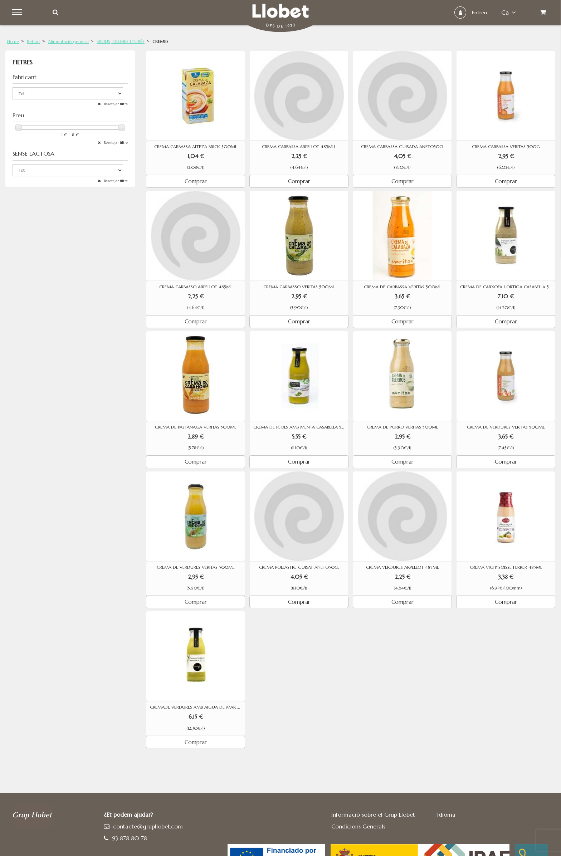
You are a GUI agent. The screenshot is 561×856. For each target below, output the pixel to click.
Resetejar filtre (115, 104)
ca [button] (507, 13)
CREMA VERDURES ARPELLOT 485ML (402, 567)
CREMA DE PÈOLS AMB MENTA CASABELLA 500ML (300, 427)
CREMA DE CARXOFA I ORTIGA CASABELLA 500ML (507, 287)
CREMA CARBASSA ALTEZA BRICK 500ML (195, 147)
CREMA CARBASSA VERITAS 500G (506, 147)
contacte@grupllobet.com (148, 826)
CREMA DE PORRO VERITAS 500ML (402, 427)
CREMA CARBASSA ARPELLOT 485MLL (299, 147)
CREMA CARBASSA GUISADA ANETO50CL (402, 147)
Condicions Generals (358, 826)
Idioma (446, 814)
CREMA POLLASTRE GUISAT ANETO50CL (299, 567)
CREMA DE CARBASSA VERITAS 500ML (402, 287)
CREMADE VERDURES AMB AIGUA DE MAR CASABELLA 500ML (197, 707)
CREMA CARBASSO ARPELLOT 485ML (195, 287)
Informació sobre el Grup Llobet (373, 814)
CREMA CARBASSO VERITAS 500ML (299, 287)
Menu (18, 12)
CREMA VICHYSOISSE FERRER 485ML (506, 567)
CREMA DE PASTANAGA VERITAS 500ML (195, 427)
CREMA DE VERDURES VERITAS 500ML (506, 427)
